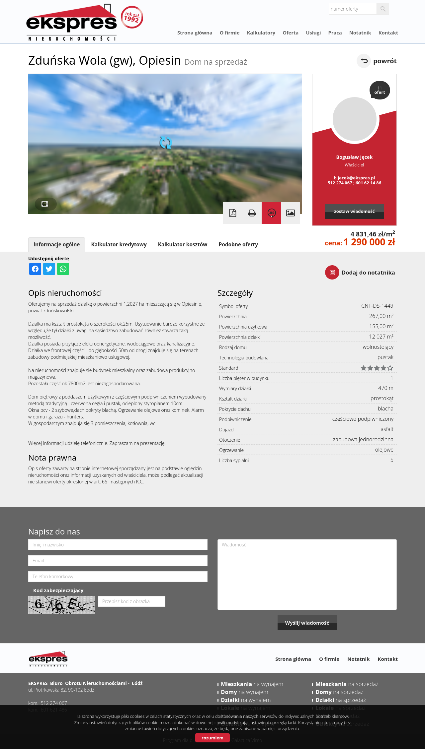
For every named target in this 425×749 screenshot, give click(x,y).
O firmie (230, 32)
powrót (385, 60)
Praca (335, 32)
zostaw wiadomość (354, 211)
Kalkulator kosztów (183, 244)
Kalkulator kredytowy (118, 244)
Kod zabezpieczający (58, 590)
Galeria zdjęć (290, 213)
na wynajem (252, 684)
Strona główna (194, 32)
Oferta (290, 32)
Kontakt (388, 32)
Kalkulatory (261, 32)
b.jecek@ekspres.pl (354, 178)
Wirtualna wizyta (271, 213)
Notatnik (360, 32)
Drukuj (252, 213)
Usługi (313, 32)
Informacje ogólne (57, 244)
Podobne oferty (238, 244)
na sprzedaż (347, 684)
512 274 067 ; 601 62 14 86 (354, 183)
